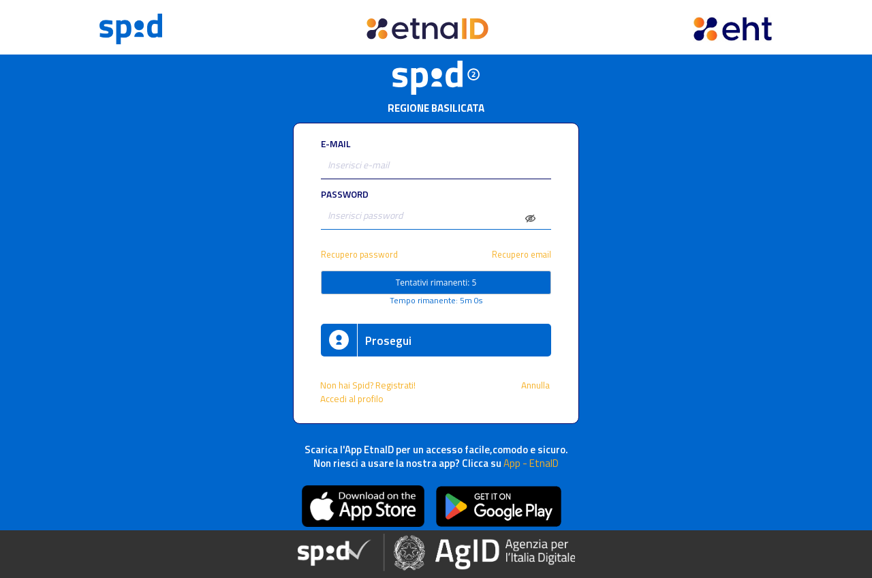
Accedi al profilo (353, 399)
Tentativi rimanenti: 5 (436, 282)
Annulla (536, 385)
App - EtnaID (531, 463)
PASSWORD (345, 194)
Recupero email (521, 254)
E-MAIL (335, 144)
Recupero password (359, 254)
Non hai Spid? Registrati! (368, 385)
